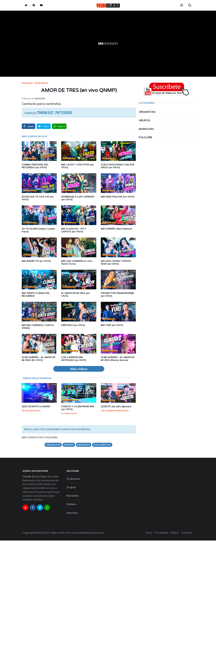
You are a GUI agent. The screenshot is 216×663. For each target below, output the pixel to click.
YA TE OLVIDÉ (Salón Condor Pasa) (38, 230)
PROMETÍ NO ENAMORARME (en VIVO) (117, 294)
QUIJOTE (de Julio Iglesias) (116, 406)
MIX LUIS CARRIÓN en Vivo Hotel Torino (76, 262)
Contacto (186, 532)
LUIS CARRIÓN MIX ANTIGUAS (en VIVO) (73, 358)
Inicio (149, 532)
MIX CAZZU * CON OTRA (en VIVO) (77, 166)
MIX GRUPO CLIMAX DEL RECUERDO (36, 294)
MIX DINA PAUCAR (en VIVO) (117, 196)
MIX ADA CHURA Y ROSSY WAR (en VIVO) (116, 262)
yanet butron (41, 83)
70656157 (45, 112)
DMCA (175, 532)
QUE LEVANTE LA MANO (36, 406)
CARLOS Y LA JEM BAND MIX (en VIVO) (77, 408)
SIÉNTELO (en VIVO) (73, 325)
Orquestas (27, 83)
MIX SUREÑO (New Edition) (116, 228)
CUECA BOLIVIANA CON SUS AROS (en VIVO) (117, 166)
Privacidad (161, 532)
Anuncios (72, 512)
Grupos (144, 120)
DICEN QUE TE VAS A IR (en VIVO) (38, 198)
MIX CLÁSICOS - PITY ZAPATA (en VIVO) (73, 230)
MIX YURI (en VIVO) (112, 325)
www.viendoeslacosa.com (87, 532)
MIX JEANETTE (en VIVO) (36, 260)
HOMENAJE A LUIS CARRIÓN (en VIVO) (77, 198)
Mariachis (146, 129)
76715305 (63, 112)
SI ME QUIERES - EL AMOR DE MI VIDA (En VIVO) (38, 358)
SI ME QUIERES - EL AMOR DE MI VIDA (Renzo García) (117, 358)
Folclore (145, 137)
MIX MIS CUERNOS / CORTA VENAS (38, 326)
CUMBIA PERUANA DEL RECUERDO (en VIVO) (35, 166)
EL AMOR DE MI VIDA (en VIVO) (75, 294)
